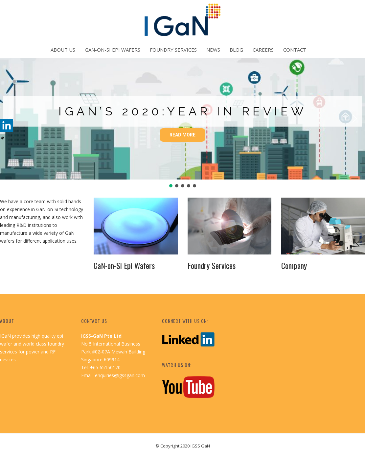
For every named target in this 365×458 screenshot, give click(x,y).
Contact (294, 49)
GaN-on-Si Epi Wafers (112, 49)
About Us (63, 49)
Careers (263, 49)
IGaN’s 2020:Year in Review (182, 111)
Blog (236, 49)
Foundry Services (173, 49)
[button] (355, 118)
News (213, 49)
